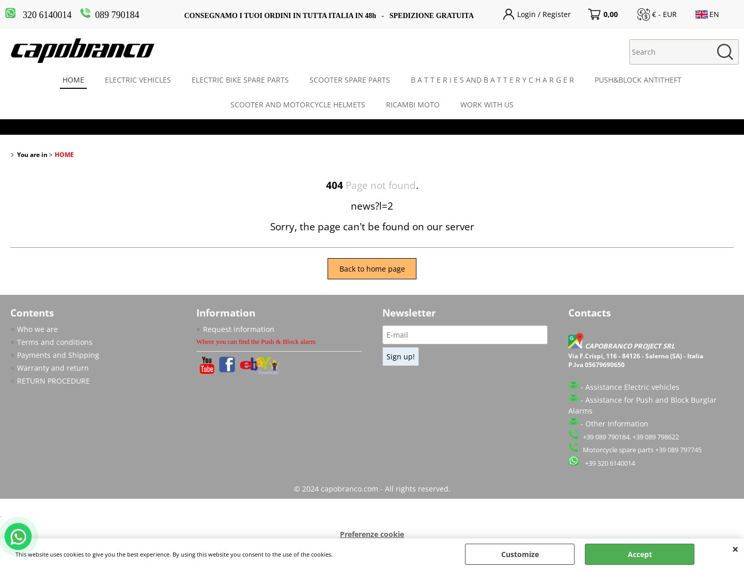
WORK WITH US (487, 104)
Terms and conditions (54, 342)
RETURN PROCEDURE (53, 381)
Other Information (616, 424)
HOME (73, 80)
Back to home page (372, 269)
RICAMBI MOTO (413, 104)
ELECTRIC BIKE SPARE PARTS (240, 80)
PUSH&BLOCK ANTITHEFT (638, 80)
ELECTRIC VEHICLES (138, 80)
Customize (520, 554)
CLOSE (735, 549)
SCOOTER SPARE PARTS (349, 80)
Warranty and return (53, 368)
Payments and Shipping (58, 355)
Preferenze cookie (372, 534)
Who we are (37, 329)
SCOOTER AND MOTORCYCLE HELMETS (297, 104)
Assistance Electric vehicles (632, 387)
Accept (640, 554)
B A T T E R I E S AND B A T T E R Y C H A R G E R (492, 80)
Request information (238, 329)
